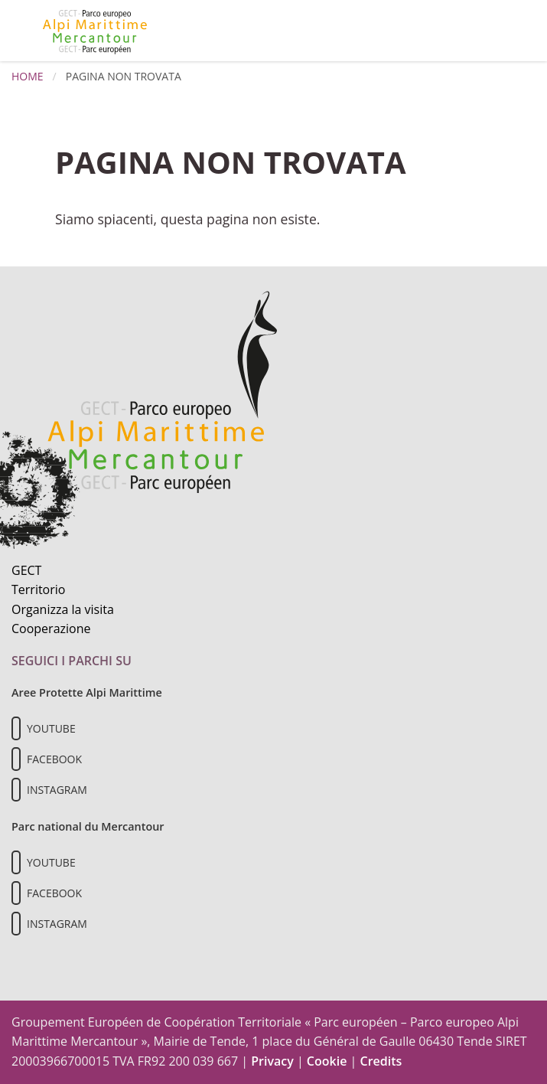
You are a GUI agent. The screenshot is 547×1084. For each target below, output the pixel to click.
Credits (381, 1061)
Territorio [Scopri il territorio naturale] (38, 589)
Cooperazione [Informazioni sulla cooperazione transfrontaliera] (51, 628)
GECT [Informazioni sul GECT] (26, 570)
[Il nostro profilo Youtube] (16, 728)
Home (27, 76)
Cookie (327, 1061)
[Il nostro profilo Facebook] (16, 759)
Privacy (272, 1061)
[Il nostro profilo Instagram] (16, 790)
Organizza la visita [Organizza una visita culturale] (62, 609)
